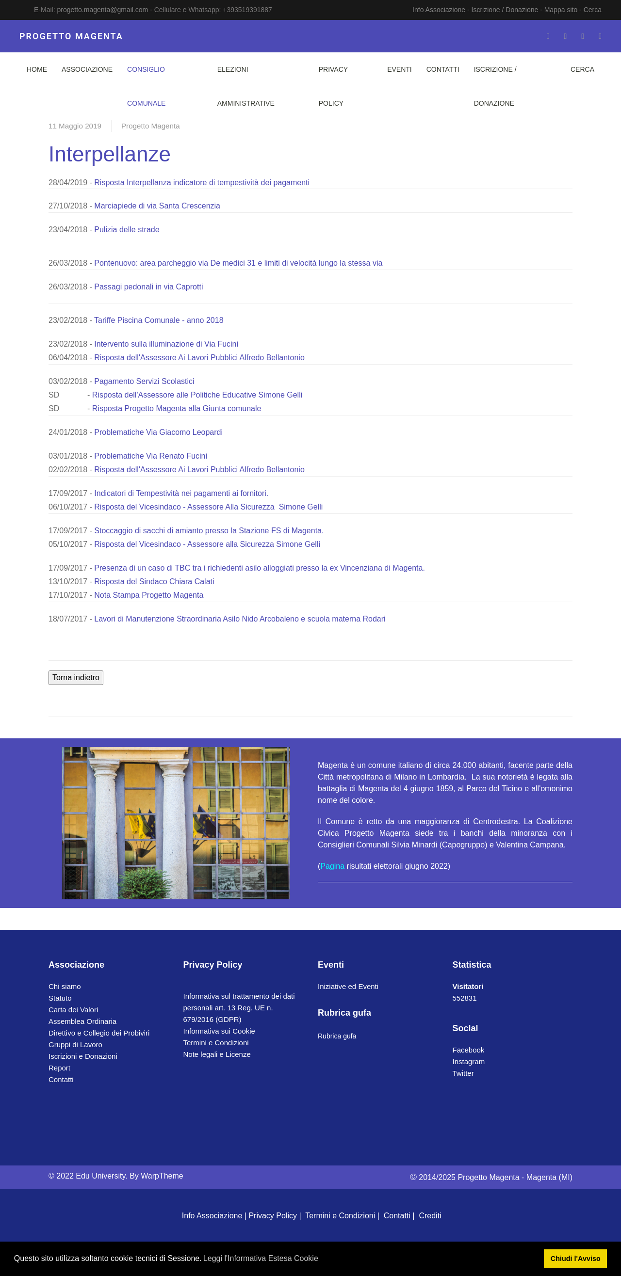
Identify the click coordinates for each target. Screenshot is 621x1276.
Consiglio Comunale (146, 86)
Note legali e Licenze (217, 1054)
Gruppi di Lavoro (75, 1044)
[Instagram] (582, 36)
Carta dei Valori (73, 1009)
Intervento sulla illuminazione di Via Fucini (167, 344)
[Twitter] (565, 36)
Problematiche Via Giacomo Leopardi (158, 432)
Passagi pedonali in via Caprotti (148, 287)
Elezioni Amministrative (246, 86)
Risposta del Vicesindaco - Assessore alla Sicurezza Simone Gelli (207, 544)
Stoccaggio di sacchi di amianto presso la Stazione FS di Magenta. (209, 530)
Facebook (469, 1050)
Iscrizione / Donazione (505, 10)
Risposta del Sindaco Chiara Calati (154, 581)
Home (37, 69)
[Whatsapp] (600, 36)
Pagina (332, 866)
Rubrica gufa (337, 1036)
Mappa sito (560, 10)
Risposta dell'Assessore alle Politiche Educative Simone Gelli (197, 395)
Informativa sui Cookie (219, 1031)
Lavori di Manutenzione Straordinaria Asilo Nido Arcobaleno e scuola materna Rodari (239, 619)
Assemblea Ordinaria (82, 1021)
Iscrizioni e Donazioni (83, 1056)
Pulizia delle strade (126, 229)
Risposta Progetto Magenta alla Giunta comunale (176, 408)
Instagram (469, 1061)
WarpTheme (162, 1176)
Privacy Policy (333, 86)
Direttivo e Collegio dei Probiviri (99, 1033)
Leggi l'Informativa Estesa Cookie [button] (260, 1258)
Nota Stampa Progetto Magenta (148, 595)
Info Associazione (438, 10)
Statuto (60, 998)
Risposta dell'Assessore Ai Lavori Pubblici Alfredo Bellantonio (199, 357)
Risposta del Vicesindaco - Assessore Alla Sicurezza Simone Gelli (208, 507)
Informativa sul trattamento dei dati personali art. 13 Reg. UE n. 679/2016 (239, 1007)
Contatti (442, 69)
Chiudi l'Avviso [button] (576, 1258)
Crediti (430, 1216)
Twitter (463, 1073)
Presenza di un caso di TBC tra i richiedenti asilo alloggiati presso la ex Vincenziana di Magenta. (259, 568)
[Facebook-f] (548, 36)
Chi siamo (65, 986)
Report (59, 1068)
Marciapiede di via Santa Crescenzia (156, 206)
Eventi (399, 69)
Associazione (87, 69)
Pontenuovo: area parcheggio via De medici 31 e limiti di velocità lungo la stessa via (238, 263)
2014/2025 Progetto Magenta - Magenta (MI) (491, 1177)
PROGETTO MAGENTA (71, 36)
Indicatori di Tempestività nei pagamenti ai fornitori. (181, 493)
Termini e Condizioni (216, 1042)
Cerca (593, 10)
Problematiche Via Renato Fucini (150, 456)
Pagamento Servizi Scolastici (144, 381)
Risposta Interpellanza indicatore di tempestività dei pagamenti (202, 182)
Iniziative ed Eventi (348, 986)
